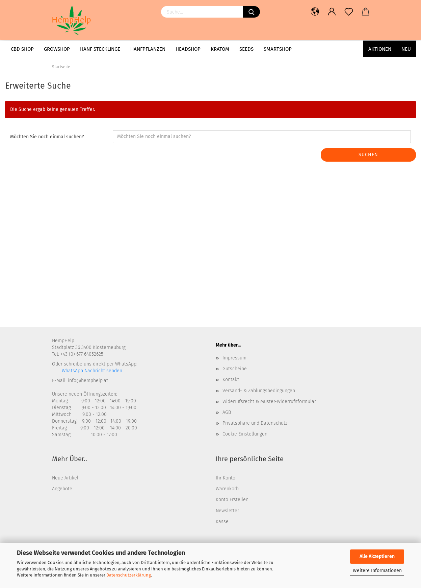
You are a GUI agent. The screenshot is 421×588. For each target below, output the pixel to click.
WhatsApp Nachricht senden (91, 371)
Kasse (222, 521)
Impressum (234, 358)
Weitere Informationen (377, 570)
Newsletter (227, 511)
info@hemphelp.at (88, 380)
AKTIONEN (379, 49)
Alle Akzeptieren (377, 556)
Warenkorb (227, 489)
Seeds (246, 49)
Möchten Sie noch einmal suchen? (47, 137)
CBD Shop (22, 49)
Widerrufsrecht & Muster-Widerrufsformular (269, 401)
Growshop (57, 49)
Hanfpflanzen (147, 49)
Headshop (188, 49)
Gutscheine (234, 369)
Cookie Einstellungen (244, 434)
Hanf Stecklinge (100, 49)
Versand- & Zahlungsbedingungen (258, 391)
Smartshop (278, 49)
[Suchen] (251, 12)
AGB (226, 412)
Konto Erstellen (232, 499)
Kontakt (230, 379)
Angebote (62, 489)
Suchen (368, 155)
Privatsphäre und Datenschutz (254, 423)
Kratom (220, 49)
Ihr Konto (225, 478)
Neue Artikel (65, 478)
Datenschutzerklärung (128, 575)
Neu (406, 49)
